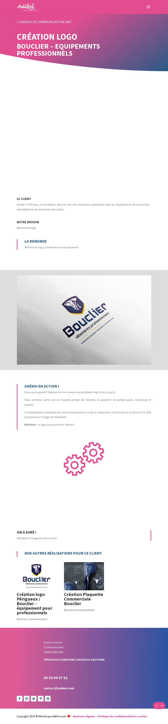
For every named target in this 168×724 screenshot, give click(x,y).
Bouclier (22, 619)
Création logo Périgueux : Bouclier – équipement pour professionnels (34, 603)
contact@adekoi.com (59, 688)
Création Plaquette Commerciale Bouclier (83, 598)
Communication (37, 619)
